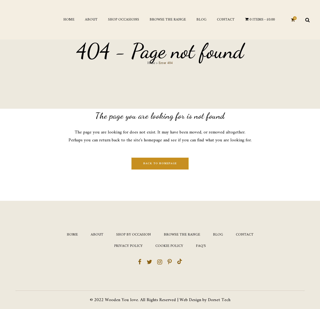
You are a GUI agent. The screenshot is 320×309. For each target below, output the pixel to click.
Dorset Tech (219, 300)
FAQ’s (201, 246)
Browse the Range (182, 235)
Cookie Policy (169, 246)
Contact (244, 235)
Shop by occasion (133, 235)
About (97, 235)
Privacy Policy (128, 246)
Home (151, 63)
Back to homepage (160, 163)
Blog (218, 235)
